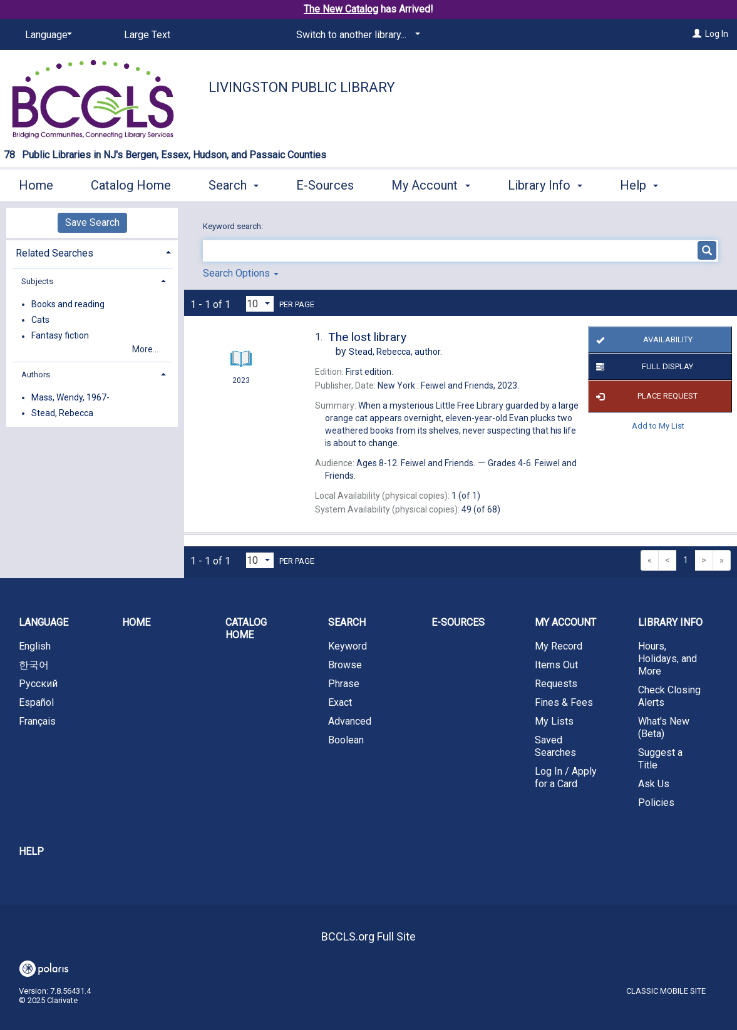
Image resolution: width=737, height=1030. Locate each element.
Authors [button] (35, 374)
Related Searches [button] (54, 253)
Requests (556, 684)
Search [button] (234, 183)
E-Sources (325, 183)
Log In (716, 34)
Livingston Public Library (302, 87)
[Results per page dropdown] (260, 304)
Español (36, 702)
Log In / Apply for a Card (566, 777)
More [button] (644, 185)
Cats (40, 320)
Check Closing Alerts (669, 696)
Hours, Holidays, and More (667, 658)
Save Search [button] (92, 222)
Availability (642, 340)
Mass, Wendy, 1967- (70, 397)
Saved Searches (555, 746)
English (35, 646)
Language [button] (43, 622)
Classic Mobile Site (666, 991)
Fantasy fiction (60, 336)
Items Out (556, 665)
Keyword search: (234, 226)
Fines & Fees (564, 702)
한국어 (34, 665)
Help (31, 851)
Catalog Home (131, 183)
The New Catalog (341, 9)
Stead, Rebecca (62, 413)
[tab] (92, 252)
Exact (340, 702)
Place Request (645, 397)
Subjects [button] (37, 281)
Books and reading (68, 304)
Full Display (642, 367)
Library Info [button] (545, 183)
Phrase (343, 684)
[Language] (46, 35)
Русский (38, 684)
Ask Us (653, 784)
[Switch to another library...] (356, 35)
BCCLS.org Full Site (368, 936)
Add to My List (658, 426)
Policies (656, 802)
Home (36, 183)
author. (395, 352)
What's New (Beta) (663, 727)
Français (37, 721)
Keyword (347, 646)
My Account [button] (430, 183)
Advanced (349, 721)
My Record (558, 646)
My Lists (554, 721)
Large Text (147, 35)
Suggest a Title (660, 759)
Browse (345, 665)
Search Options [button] (241, 273)
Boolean (346, 740)
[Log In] (697, 34)
